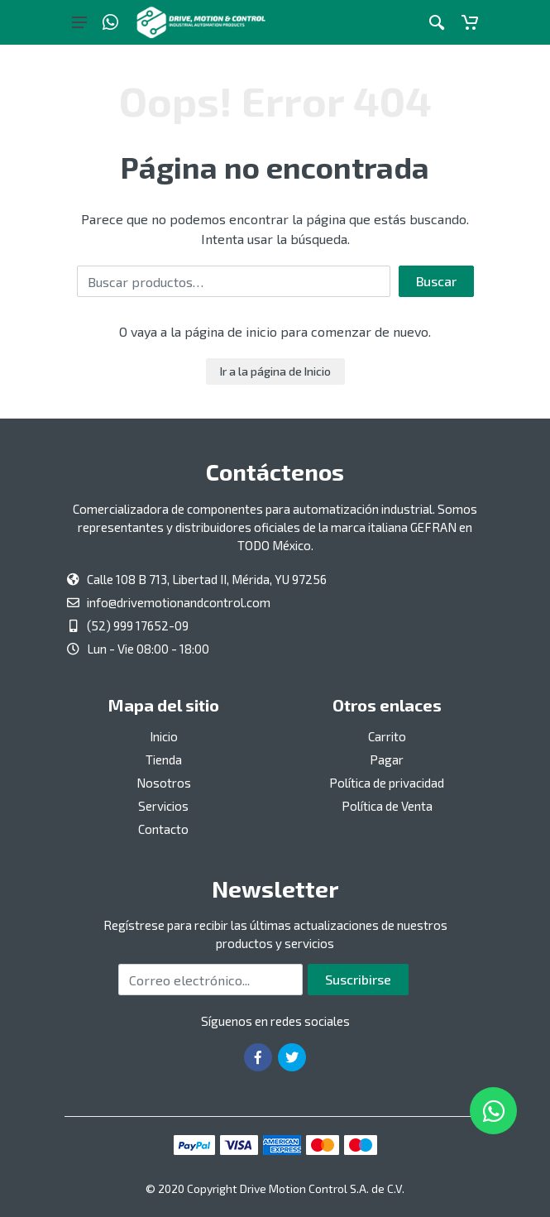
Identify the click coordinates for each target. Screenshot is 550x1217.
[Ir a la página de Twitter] (292, 1057)
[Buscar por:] (233, 281)
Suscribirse (358, 979)
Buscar (436, 281)
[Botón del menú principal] (79, 22)
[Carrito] (469, 22)
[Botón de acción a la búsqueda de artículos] (436, 22)
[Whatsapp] (110, 22)
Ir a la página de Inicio (275, 371)
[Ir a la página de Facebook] (258, 1057)
